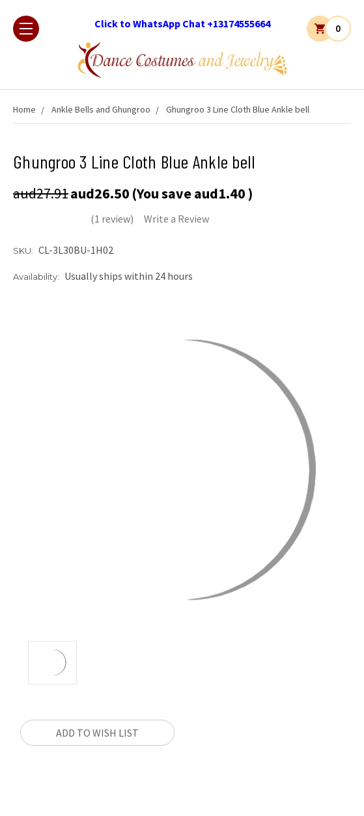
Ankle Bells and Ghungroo (100, 109)
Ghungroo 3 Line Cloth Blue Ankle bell (237, 109)
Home (24, 109)
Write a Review (176, 218)
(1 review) (112, 218)
